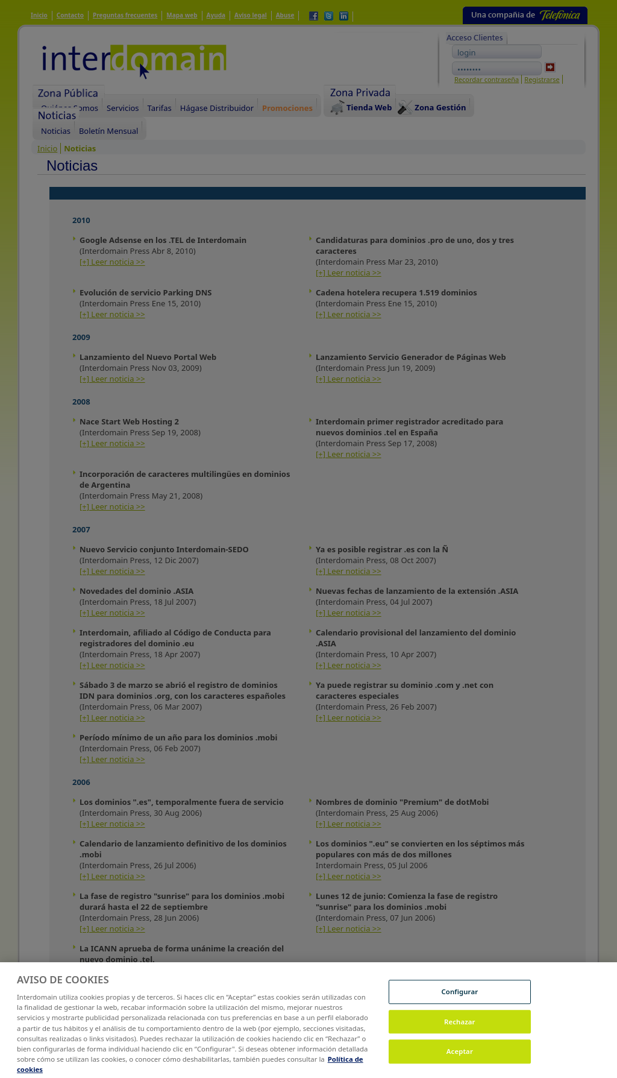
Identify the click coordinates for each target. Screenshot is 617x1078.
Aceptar (459, 1060)
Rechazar (459, 1030)
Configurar (459, 1001)
